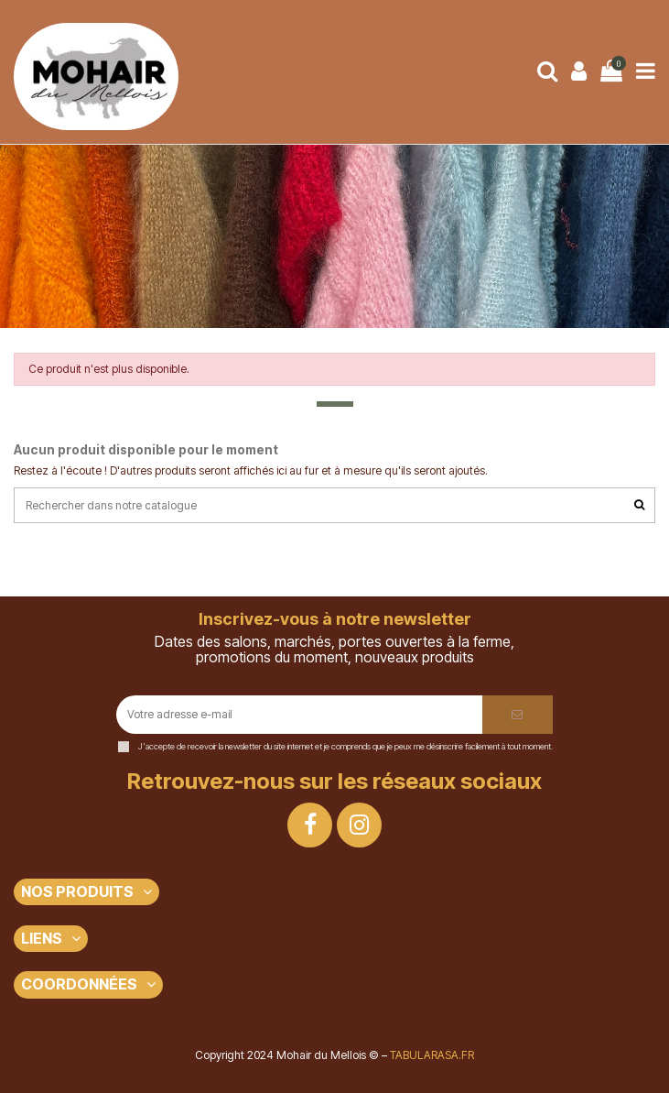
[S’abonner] (518, 714)
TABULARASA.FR (432, 1055)
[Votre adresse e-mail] (299, 714)
